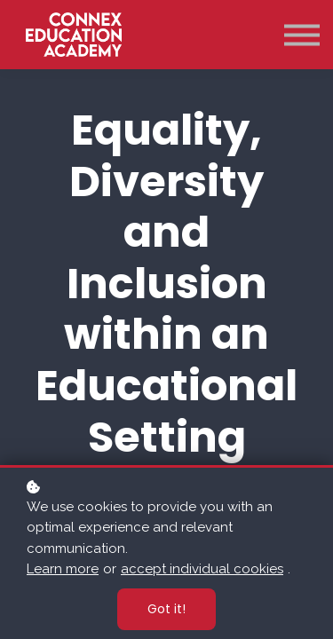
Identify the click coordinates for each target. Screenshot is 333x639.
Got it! (166, 609)
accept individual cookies (202, 569)
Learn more (63, 569)
